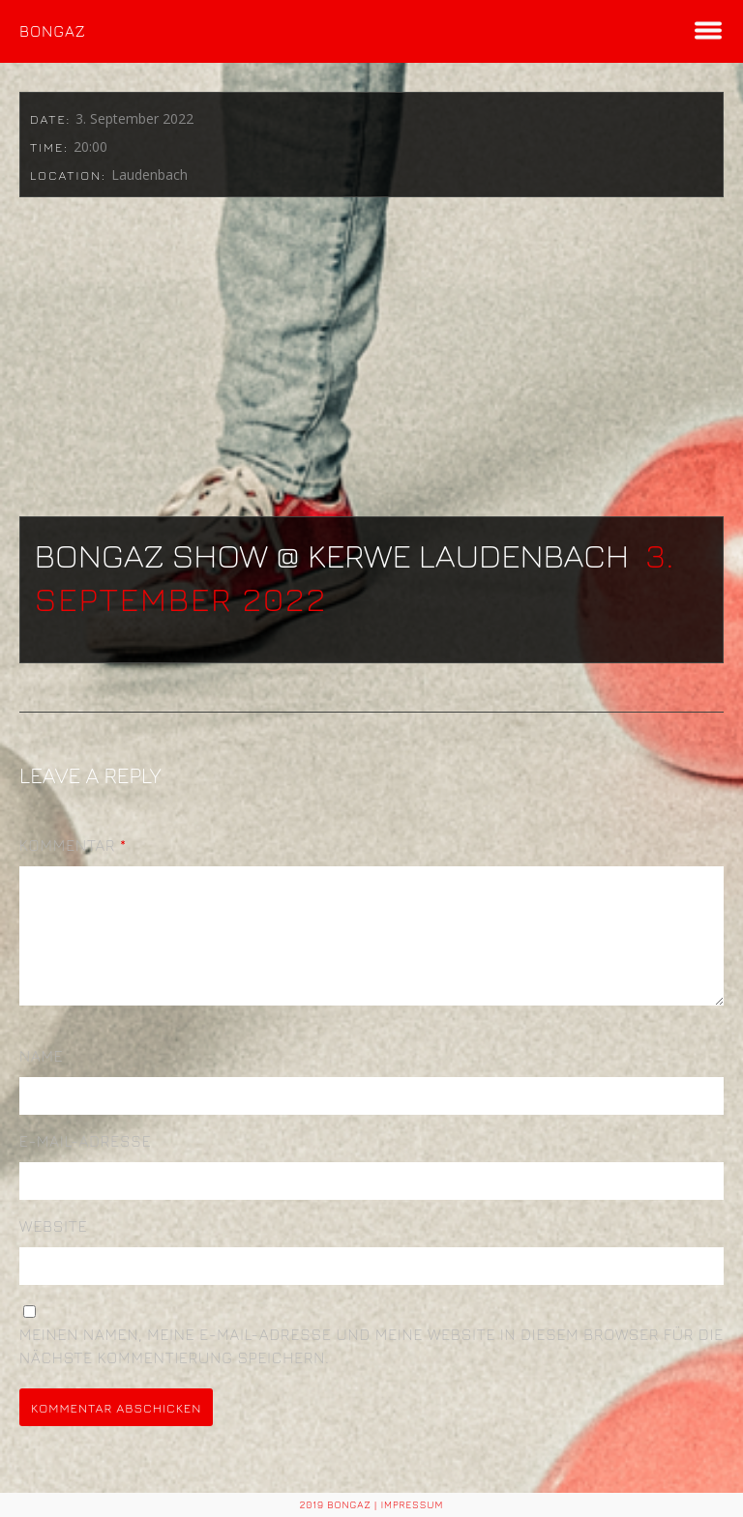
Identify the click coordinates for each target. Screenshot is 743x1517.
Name (41, 1079)
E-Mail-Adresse (85, 1164)
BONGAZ (52, 31)
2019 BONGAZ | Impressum (372, 1504)
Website (53, 1249)
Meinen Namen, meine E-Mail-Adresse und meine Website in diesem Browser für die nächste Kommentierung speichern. (371, 1369)
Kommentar (73, 845)
